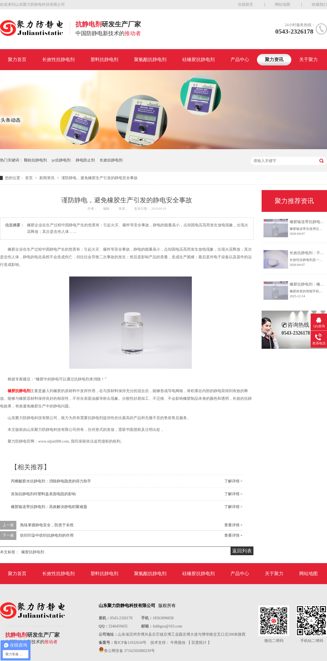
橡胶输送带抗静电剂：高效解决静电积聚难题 (49, 507)
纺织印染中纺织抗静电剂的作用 (47, 535)
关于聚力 (308, 59)
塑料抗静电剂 (104, 59)
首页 (29, 178)
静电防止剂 (85, 160)
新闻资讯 (47, 178)
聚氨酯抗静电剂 (150, 59)
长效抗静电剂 (111, 160)
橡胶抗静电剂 (19, 391)
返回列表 (242, 551)
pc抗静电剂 (61, 160)
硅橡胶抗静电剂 (198, 59)
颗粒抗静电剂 (35, 160)
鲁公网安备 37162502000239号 (129, 651)
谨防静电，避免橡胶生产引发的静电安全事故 (99, 178)
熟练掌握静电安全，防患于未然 (47, 525)
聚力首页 (17, 59)
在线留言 (245, 4)
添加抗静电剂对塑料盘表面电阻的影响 (43, 494)
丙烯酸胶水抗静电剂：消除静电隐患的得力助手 (51, 481)
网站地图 (282, 4)
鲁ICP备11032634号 (130, 643)
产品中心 (240, 59)
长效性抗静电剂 (58, 59)
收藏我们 (319, 4)
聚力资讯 (274, 59)
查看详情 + (233, 525)
